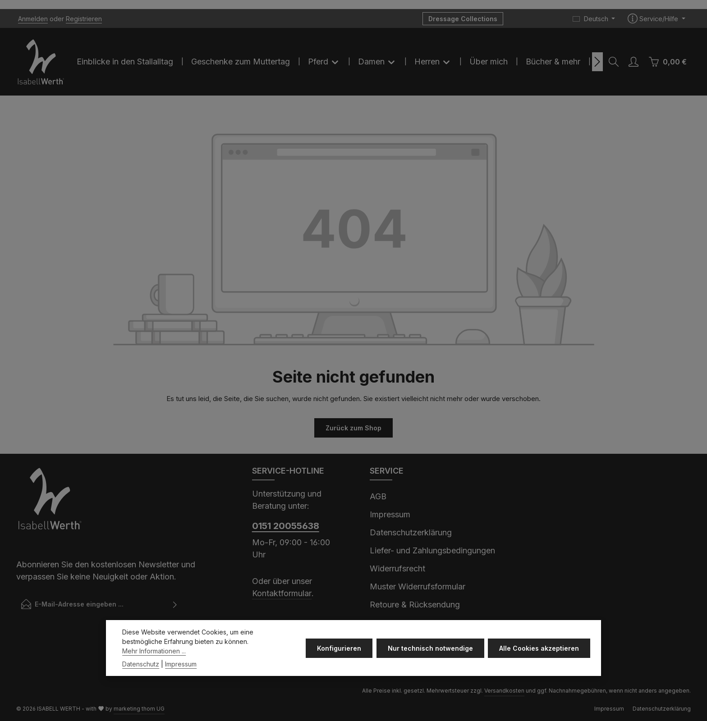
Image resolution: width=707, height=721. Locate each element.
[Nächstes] (597, 61)
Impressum (390, 514)
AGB (378, 496)
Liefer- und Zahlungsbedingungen (432, 550)
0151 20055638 (285, 525)
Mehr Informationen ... (154, 668)
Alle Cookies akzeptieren (539, 666)
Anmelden (33, 19)
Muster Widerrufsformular (417, 586)
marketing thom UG (139, 708)
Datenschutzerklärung (411, 532)
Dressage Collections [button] (462, 19)
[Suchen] (614, 62)
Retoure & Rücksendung (415, 604)
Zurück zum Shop (353, 428)
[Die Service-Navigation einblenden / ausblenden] (656, 18)
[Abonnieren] (175, 604)
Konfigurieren (339, 666)
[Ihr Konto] (633, 62)
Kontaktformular (282, 593)
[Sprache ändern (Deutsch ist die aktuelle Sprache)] (594, 18)
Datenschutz (140, 681)
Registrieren (84, 19)
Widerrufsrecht (397, 568)
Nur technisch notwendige (430, 666)
